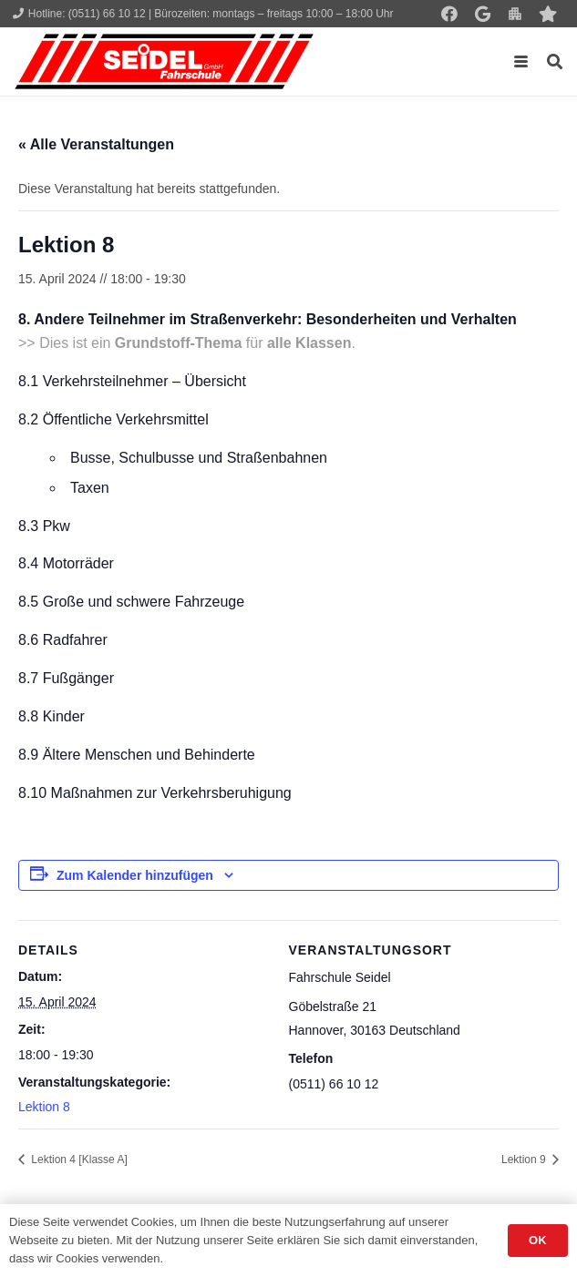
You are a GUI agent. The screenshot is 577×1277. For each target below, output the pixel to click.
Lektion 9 (525, 1159)
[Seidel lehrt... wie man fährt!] (164, 61)
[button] (521, 61)
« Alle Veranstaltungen (96, 144)
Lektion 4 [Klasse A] (78, 1159)
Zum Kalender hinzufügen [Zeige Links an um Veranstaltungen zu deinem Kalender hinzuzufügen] (135, 875)
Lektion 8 (44, 1106)
